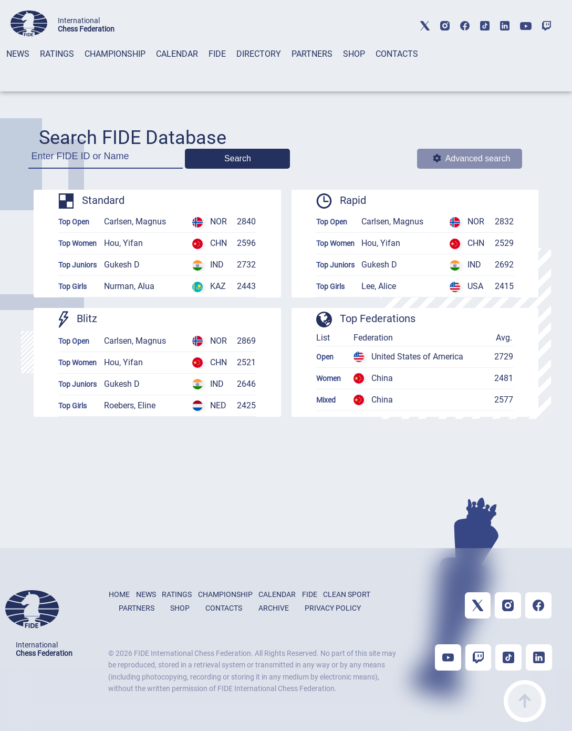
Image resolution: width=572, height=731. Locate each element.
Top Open (73, 222)
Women (328, 378)
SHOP (354, 54)
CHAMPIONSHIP (115, 54)
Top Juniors (77, 265)
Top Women (77, 243)
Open (325, 357)
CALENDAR (177, 54)
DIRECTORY (258, 54)
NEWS (17, 54)
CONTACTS (397, 54)
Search (237, 158)
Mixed (326, 400)
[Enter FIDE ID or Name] (105, 159)
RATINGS (57, 54)
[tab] (18, 67)
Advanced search (472, 158)
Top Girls (72, 286)
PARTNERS (312, 54)
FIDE (217, 54)
